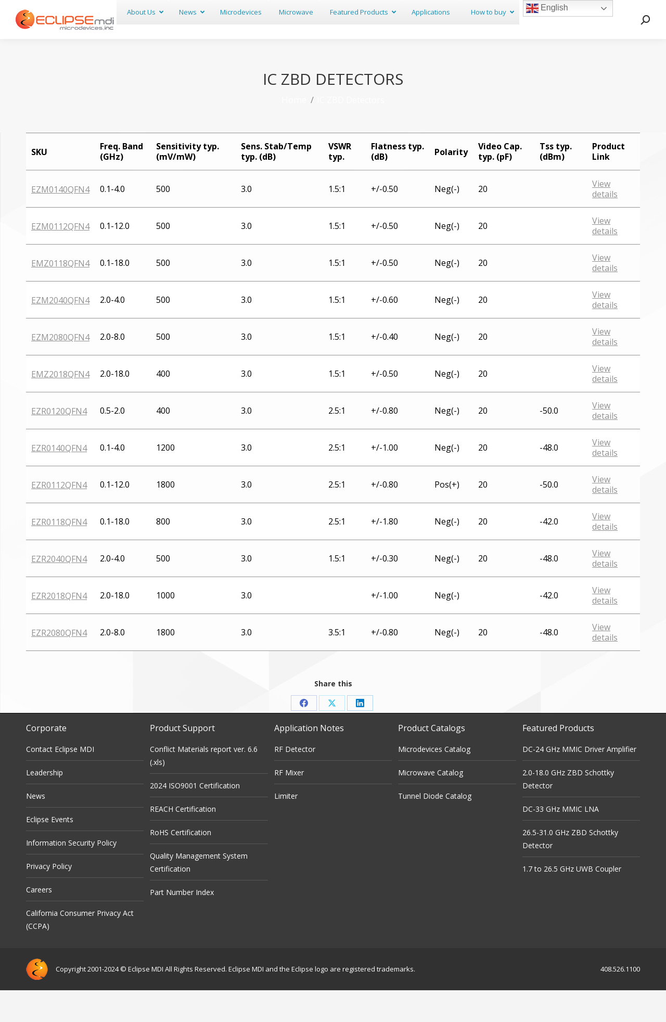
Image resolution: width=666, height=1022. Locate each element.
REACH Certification (183, 841)
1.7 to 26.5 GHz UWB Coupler (571, 900)
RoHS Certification (180, 864)
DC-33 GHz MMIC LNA (560, 841)
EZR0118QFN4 (59, 553)
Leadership (44, 804)
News (35, 828)
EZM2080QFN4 (60, 369)
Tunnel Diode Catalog (434, 828)
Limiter (286, 828)
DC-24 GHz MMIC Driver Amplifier (579, 781)
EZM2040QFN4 (60, 332)
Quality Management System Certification (199, 894)
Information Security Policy (71, 874)
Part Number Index (182, 924)
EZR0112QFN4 (59, 517)
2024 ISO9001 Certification (195, 817)
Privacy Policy (49, 898)
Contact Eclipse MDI (60, 781)
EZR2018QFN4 (59, 627)
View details (605, 220)
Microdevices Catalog (434, 781)
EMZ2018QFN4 (60, 406)
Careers (39, 921)
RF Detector (294, 781)
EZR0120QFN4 (59, 443)
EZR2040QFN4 (59, 590)
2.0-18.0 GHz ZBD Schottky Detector (568, 810)
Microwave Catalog (430, 804)
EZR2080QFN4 (59, 664)
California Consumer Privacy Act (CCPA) (80, 951)
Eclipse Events (49, 851)
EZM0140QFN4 (60, 221)
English (547, 8)
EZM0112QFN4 (60, 258)
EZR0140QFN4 (59, 480)
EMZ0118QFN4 (60, 295)
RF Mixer (289, 804)
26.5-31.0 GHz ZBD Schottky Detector (570, 870)
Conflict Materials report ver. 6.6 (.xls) (204, 787)
